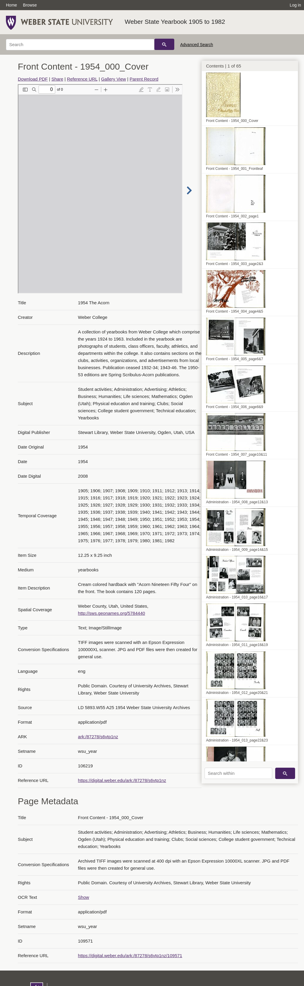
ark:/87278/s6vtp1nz (98, 736)
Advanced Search (196, 44)
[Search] (80, 44)
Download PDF (33, 78)
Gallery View (113, 78)
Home (11, 5)
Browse (30, 5)
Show (83, 897)
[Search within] (238, 773)
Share (57, 78)
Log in (295, 5)
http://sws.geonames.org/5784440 (111, 613)
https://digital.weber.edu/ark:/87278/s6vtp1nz (122, 780)
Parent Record (144, 78)
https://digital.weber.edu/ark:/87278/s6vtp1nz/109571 (130, 955)
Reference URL (82, 78)
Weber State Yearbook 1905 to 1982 (175, 21)
